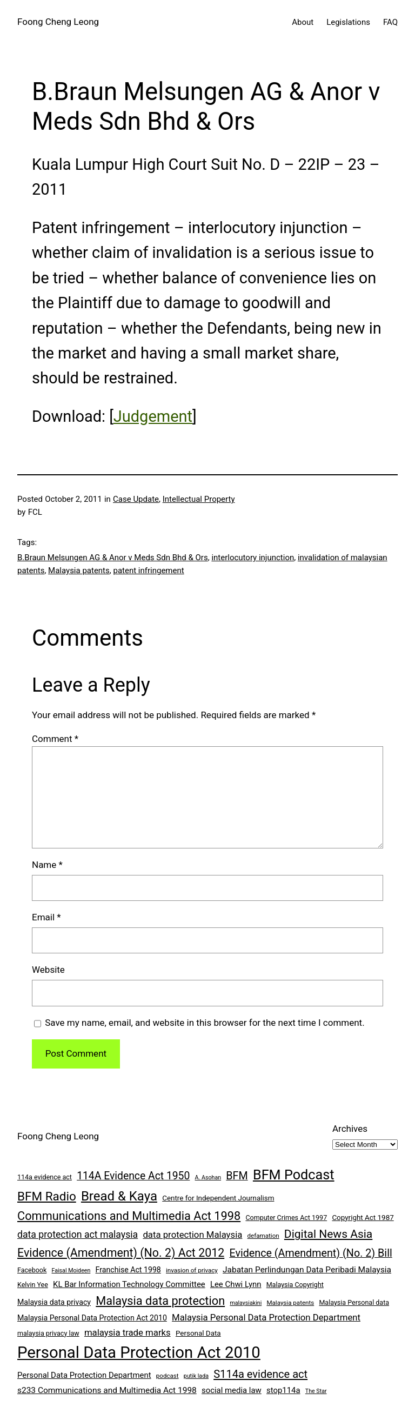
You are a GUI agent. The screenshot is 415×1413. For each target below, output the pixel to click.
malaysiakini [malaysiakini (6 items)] (246, 1302)
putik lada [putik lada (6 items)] (196, 1375)
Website (48, 969)
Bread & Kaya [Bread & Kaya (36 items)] (119, 1196)
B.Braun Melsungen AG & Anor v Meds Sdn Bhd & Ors (112, 557)
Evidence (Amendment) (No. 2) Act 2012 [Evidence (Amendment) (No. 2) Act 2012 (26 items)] (120, 1252)
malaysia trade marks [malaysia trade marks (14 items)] (127, 1332)
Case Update (136, 499)
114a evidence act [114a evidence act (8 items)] (44, 1177)
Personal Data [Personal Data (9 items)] (198, 1333)
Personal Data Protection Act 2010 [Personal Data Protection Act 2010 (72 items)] (138, 1352)
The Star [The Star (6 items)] (316, 1391)
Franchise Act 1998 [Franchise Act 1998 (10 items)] (128, 1269)
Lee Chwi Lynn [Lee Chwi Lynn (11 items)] (236, 1284)
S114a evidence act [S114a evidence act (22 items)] (260, 1374)
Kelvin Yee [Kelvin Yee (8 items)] (32, 1285)
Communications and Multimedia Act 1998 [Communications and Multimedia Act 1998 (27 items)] (128, 1216)
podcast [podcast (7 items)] (167, 1375)
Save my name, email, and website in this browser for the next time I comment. (204, 1022)
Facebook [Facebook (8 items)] (31, 1270)
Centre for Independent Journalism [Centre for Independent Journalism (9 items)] (218, 1198)
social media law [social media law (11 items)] (232, 1390)
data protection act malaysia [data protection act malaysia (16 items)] (77, 1234)
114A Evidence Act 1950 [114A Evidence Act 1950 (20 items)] (133, 1176)
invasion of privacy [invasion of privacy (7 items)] (192, 1270)
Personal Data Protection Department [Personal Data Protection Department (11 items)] (84, 1375)
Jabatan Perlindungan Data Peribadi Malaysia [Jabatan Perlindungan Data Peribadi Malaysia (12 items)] (307, 1270)
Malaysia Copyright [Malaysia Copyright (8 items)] (295, 1285)
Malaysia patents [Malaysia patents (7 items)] (290, 1302)
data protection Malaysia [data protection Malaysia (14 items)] (192, 1234)
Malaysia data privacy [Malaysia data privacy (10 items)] (54, 1302)
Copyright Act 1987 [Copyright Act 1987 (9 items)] (362, 1217)
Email (46, 917)
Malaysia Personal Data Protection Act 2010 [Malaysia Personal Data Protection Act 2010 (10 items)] (92, 1318)
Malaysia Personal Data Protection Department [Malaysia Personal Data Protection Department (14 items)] (266, 1317)
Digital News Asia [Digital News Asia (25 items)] (328, 1234)
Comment (55, 738)
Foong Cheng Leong (58, 21)
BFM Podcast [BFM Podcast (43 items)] (293, 1175)
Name (47, 864)
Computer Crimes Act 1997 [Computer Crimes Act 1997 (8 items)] (286, 1217)
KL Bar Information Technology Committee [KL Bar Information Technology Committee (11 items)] (129, 1284)
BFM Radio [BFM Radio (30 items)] (46, 1196)
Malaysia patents (79, 570)
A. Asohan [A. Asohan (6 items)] (208, 1177)
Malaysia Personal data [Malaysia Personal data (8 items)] (354, 1302)
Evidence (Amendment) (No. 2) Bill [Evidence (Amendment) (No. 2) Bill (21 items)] (310, 1253)
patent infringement (148, 570)
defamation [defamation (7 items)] (263, 1235)
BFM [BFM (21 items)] (236, 1176)
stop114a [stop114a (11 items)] (283, 1390)
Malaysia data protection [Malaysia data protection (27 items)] (160, 1301)
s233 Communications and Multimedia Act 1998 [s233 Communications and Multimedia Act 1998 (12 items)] (107, 1390)
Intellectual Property (199, 499)
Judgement (152, 416)
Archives (349, 1128)
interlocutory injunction (252, 557)
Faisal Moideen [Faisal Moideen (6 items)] (71, 1270)
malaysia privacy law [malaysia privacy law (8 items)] (48, 1333)
